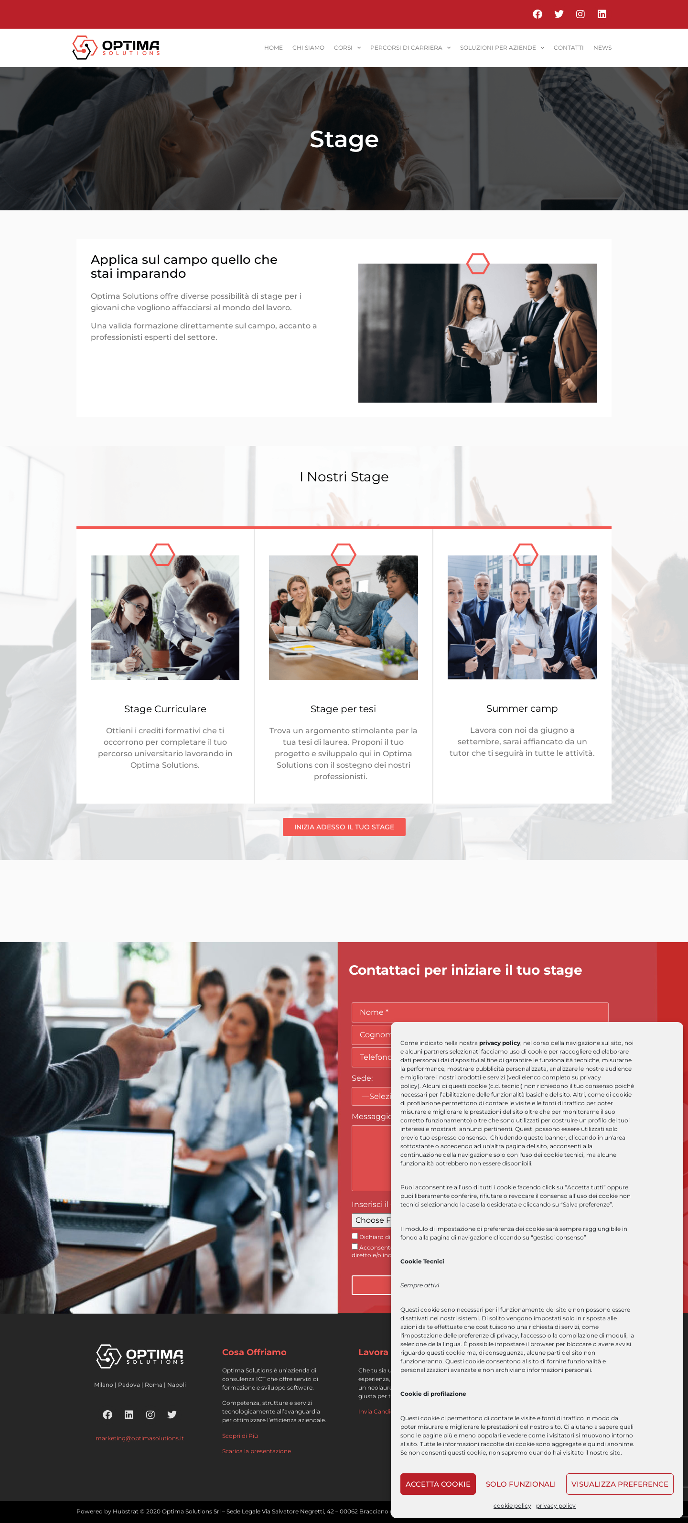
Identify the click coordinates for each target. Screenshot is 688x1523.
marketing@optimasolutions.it (140, 1438)
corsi (347, 47)
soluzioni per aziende (502, 47)
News (602, 47)
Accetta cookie (438, 1484)
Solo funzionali (521, 1484)
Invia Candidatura (383, 1411)
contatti (569, 47)
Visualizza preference (619, 1484)
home (273, 47)
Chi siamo (308, 47)
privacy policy (556, 1505)
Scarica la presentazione (256, 1451)
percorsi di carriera (410, 47)
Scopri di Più (240, 1435)
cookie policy (512, 1505)
